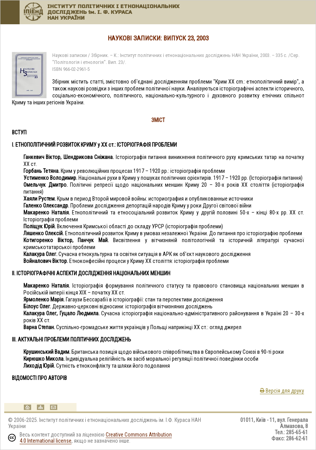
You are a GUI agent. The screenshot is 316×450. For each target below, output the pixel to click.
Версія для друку (282, 391)
